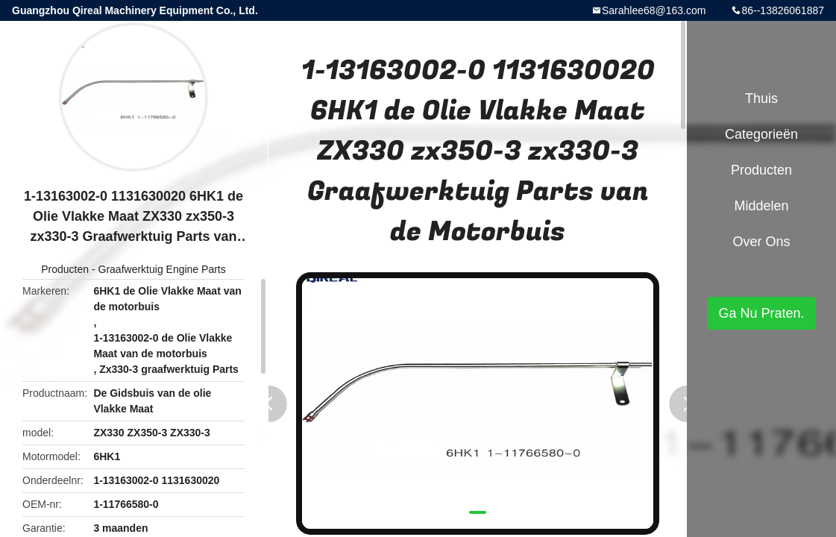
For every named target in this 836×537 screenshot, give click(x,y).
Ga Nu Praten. (761, 313)
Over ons (761, 241)
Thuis (761, 98)
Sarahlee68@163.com (654, 10)
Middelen (761, 205)
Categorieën (761, 134)
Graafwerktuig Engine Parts (162, 269)
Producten (65, 269)
